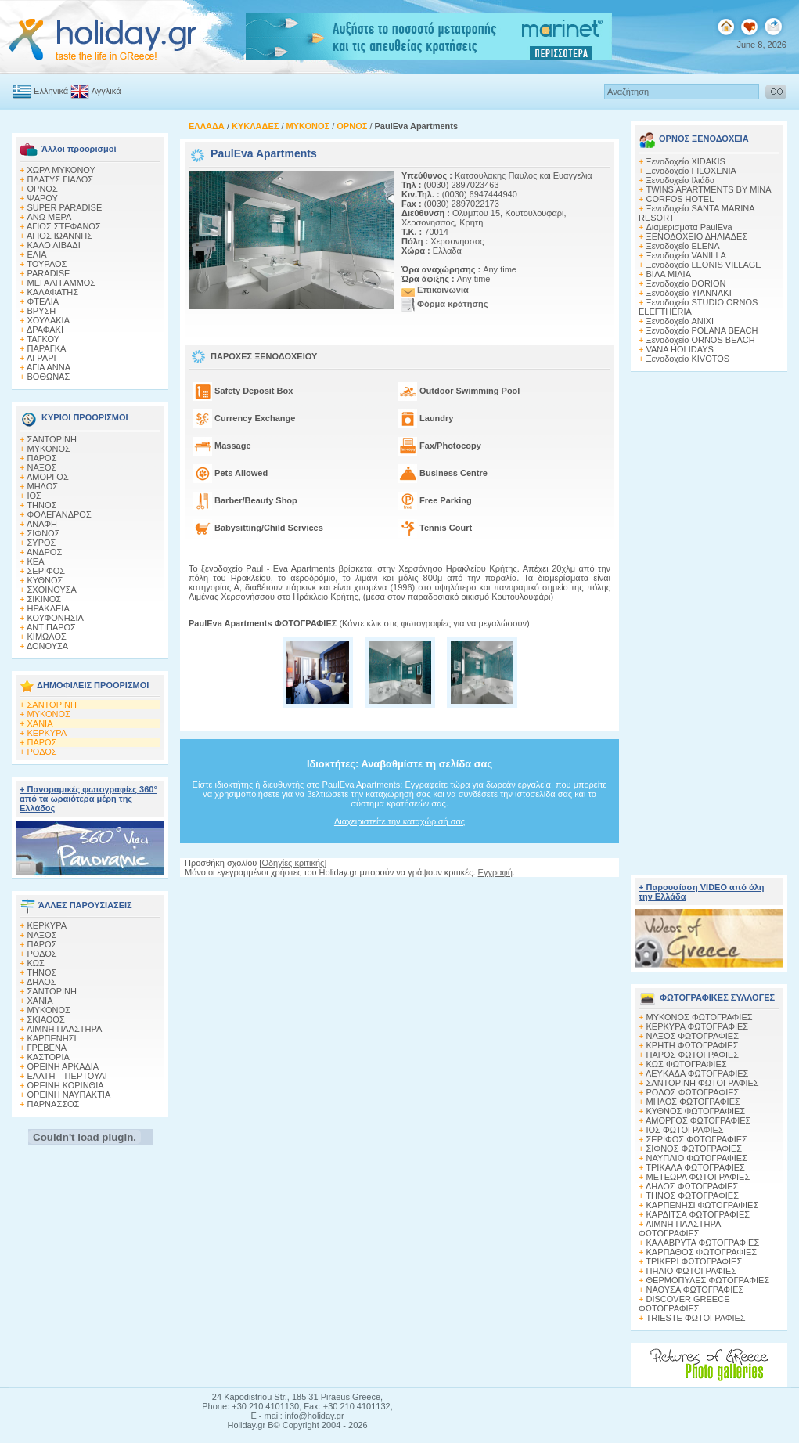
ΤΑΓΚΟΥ (43, 339)
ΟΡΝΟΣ (42, 188)
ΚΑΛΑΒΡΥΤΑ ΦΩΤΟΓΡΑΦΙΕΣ (703, 1242)
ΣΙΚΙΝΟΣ (44, 599)
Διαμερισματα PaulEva (689, 227)
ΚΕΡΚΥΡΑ (47, 733)
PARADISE (48, 273)
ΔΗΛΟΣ (41, 982)
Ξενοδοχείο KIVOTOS (688, 358)
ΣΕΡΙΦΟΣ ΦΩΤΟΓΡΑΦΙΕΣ (696, 1139)
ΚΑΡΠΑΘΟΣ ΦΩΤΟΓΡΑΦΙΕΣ (702, 1252)
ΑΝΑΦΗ (42, 523)
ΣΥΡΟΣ (41, 542)
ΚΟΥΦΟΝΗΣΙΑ (55, 617)
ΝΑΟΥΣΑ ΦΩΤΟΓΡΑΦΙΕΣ (695, 1289)
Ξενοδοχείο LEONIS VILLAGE (703, 264)
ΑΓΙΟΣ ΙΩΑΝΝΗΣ (59, 235)
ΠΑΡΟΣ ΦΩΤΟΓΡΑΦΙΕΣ (693, 1054)
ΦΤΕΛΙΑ (43, 301)
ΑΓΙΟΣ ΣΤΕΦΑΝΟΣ (64, 226)
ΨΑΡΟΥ (42, 198)
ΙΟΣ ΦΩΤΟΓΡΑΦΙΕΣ (685, 1130)
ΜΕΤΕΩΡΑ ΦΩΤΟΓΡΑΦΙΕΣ (698, 1176)
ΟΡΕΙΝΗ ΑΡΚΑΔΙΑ (63, 1066)
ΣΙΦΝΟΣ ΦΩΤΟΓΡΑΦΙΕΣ (694, 1148)
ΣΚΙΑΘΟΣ (46, 1019)
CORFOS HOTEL (680, 199)
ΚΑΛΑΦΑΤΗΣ (52, 292)
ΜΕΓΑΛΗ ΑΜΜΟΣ (61, 282)
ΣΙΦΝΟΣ (43, 533)
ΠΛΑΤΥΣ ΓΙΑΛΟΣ (60, 179)
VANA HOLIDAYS (680, 349)
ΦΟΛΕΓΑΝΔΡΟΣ (59, 514)
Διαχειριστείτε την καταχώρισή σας (399, 821)
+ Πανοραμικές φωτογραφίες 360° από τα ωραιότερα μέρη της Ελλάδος (88, 799)
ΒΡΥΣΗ (41, 311)
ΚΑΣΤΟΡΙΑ (48, 1057)
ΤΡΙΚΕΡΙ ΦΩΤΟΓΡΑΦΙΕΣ (694, 1261)
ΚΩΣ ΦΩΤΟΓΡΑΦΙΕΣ (686, 1064)
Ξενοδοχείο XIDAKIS (685, 161)
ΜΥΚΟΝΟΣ (48, 448)
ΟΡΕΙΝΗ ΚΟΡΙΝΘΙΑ (65, 1085)
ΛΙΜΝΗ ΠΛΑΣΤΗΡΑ (64, 1029)
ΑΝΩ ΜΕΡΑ (49, 217)
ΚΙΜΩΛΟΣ (47, 636)
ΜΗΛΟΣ (43, 486)
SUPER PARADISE (65, 207)
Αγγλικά (106, 91)
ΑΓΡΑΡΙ (41, 358)
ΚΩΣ (36, 963)
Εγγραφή (495, 872)
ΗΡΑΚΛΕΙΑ (48, 608)
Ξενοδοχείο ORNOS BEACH (700, 340)
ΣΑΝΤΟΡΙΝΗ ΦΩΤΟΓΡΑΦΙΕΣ (702, 1083)
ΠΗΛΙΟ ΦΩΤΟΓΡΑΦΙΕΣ (691, 1270)
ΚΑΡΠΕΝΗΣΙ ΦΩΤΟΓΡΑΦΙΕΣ (702, 1205)
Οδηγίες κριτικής (292, 863)
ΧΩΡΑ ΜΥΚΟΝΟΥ (61, 170)
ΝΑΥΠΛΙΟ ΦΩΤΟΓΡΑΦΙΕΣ (696, 1158)
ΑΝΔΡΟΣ (44, 552)
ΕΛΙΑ (37, 254)
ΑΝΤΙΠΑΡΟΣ (51, 627)
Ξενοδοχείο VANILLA (686, 255)
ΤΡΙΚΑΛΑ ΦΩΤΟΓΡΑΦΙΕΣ (695, 1167)
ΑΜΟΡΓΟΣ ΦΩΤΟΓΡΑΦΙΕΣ (698, 1120)
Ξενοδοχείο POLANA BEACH (702, 330)
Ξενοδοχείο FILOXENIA (691, 170)
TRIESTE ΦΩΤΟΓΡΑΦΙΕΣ (696, 1317)
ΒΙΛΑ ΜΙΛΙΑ (669, 274)
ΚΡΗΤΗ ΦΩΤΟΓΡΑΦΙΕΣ (692, 1045)
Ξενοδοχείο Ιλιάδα (680, 180)
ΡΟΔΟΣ (42, 751)
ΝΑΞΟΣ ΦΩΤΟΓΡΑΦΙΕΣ (693, 1036)
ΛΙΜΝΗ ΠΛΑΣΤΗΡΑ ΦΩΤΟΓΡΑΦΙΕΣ (680, 1228)
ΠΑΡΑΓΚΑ (47, 348)
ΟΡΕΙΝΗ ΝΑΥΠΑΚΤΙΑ (69, 1094)
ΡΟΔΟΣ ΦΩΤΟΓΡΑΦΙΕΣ (693, 1092)
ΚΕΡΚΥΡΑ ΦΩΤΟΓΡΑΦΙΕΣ (697, 1026)
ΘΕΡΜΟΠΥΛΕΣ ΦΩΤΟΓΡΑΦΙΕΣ (708, 1280)
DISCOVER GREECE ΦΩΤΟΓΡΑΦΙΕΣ (684, 1303)
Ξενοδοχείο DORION (686, 283)
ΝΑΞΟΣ (42, 467)
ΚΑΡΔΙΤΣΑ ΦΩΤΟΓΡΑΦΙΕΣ (698, 1214)
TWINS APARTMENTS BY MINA (709, 189)
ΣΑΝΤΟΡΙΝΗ (52, 439)
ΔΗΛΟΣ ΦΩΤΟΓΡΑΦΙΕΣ (692, 1186)
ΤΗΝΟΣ (41, 505)
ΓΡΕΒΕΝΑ (47, 1047)
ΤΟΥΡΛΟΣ (47, 264)
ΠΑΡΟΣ (42, 458)
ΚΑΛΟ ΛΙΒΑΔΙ (54, 245)
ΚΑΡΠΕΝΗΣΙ (52, 1038)
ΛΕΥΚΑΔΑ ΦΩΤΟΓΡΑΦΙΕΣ (697, 1073)
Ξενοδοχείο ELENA (683, 246)
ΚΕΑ (36, 561)
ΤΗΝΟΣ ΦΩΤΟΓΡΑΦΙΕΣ (692, 1195)
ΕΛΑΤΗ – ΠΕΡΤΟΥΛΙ (67, 1075)
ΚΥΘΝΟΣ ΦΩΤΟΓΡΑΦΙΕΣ (696, 1111)
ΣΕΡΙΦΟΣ (46, 570)
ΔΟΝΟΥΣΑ (47, 646)
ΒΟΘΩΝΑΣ (48, 376)
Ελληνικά (51, 91)
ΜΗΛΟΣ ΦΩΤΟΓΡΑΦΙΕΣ (693, 1101)
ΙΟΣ (34, 495)
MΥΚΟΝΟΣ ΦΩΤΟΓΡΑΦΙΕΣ (699, 1017)
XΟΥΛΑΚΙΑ (48, 320)
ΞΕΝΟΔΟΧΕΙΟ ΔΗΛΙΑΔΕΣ (697, 236)
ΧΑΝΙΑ (40, 723)
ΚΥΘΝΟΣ (45, 580)
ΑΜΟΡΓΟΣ (48, 477)
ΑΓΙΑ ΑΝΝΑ (48, 367)
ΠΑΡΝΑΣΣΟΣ (53, 1104)
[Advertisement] (400, 892)
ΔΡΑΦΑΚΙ (45, 329)
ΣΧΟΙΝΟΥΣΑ (52, 589)
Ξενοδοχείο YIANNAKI (689, 293)
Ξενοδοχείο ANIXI (680, 321)
